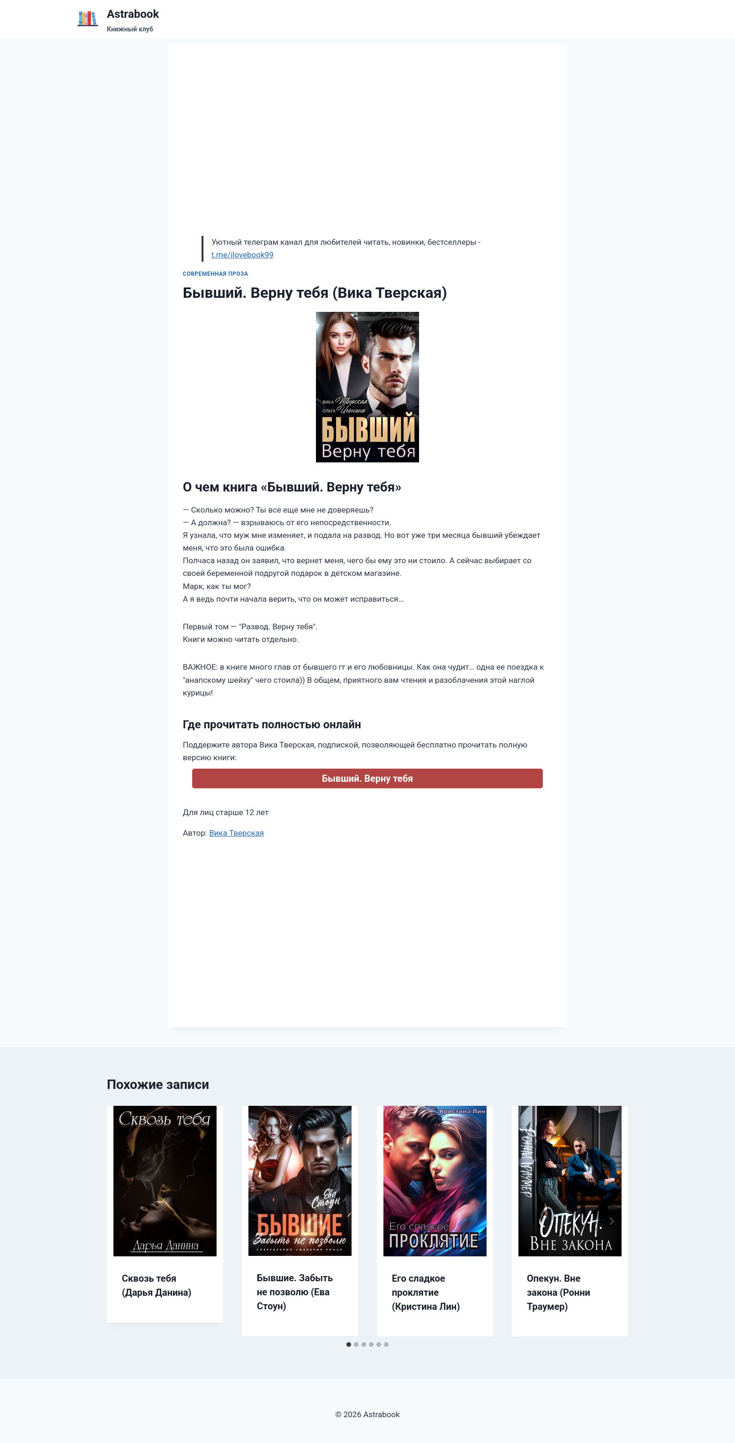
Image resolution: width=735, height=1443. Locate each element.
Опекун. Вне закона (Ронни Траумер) (558, 1292)
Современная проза (215, 274)
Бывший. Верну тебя (367, 778)
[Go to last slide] (123, 1221)
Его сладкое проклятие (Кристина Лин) (426, 1292)
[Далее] (611, 1221)
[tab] (348, 1344)
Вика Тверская (236, 833)
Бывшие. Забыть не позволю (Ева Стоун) (295, 1292)
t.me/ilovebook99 (242, 254)
